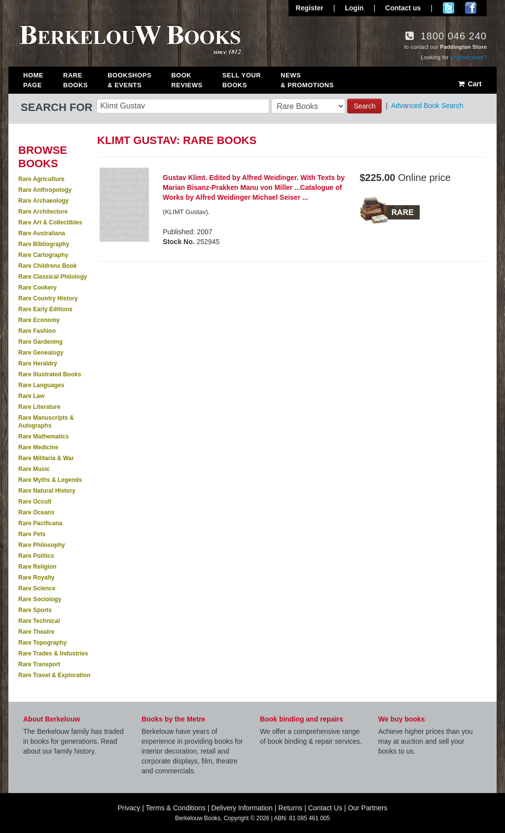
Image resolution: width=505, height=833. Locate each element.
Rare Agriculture (41, 179)
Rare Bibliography (43, 244)
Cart (469, 84)
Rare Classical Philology (52, 276)
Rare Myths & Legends (50, 479)
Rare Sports (35, 610)
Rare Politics (36, 555)
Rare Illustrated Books (49, 374)
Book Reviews (186, 80)
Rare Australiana (41, 233)
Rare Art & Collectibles (50, 222)
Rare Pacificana (40, 523)
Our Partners (367, 808)
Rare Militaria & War (46, 458)
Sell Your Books (241, 80)
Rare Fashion (37, 330)
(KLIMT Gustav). (186, 212)
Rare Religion (37, 566)
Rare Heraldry (37, 363)
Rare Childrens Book (47, 265)
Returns (290, 808)
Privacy (128, 808)
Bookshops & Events (129, 80)
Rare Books (75, 80)
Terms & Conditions (176, 808)
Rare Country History (48, 298)
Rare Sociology (39, 599)
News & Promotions (307, 80)
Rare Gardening (40, 341)
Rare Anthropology (45, 189)
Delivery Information (242, 808)
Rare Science (36, 588)
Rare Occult (34, 501)
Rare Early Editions (45, 309)
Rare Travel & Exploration (54, 675)
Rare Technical (39, 620)
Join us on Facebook (471, 8)
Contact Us (325, 808)
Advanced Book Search (427, 105)
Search (364, 106)
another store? (468, 57)
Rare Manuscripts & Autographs (46, 421)
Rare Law (31, 396)
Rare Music (34, 469)
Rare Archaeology (43, 200)
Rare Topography (42, 642)
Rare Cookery (37, 287)
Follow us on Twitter (448, 8)
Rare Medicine (38, 447)
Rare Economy (39, 320)
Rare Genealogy (40, 352)
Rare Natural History (46, 490)
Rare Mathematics (43, 436)
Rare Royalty (36, 577)
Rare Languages (41, 385)
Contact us (403, 8)
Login (354, 8)
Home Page (33, 80)
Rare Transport (39, 664)
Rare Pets (31, 534)
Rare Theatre (36, 631)
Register (310, 8)
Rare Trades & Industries (53, 653)
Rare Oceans (36, 512)
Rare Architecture (43, 211)
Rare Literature (39, 406)
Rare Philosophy (41, 545)
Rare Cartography (43, 255)
